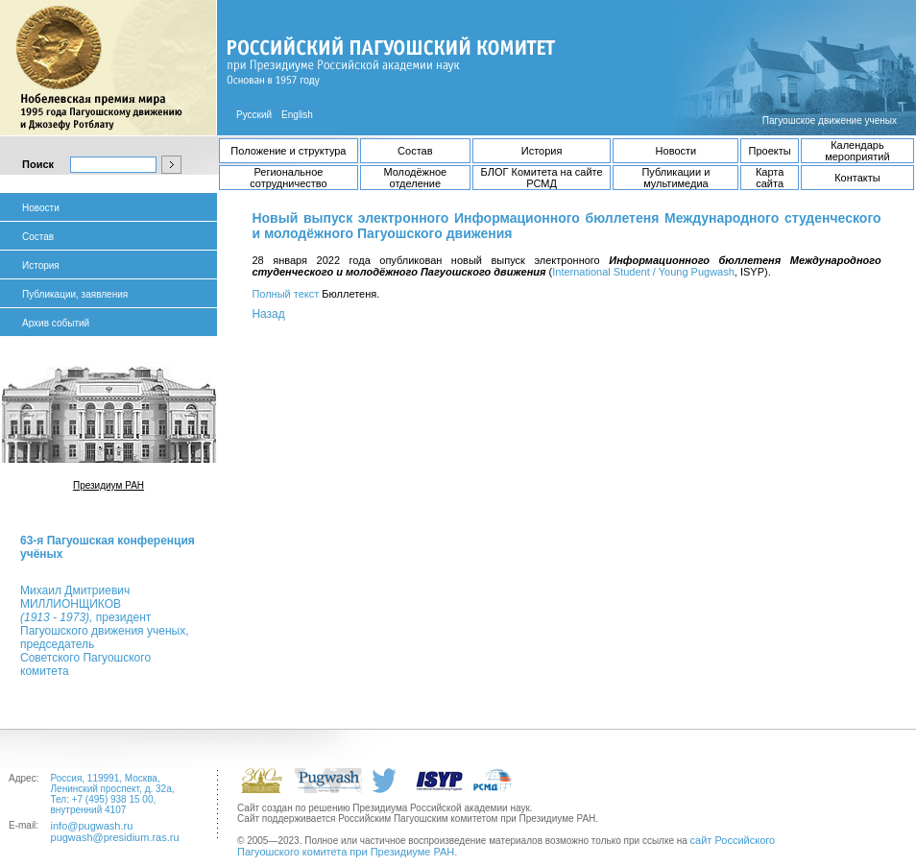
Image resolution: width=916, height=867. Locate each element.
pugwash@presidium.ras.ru (115, 837)
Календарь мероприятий (857, 150)
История (542, 151)
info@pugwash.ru (92, 825)
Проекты (770, 151)
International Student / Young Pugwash (643, 271)
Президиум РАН (108, 485)
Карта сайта (769, 177)
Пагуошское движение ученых (829, 120)
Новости (676, 151)
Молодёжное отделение (414, 177)
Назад (268, 314)
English (297, 114)
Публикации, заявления (75, 294)
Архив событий (55, 323)
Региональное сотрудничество (288, 177)
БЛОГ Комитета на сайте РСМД (542, 177)
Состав (415, 151)
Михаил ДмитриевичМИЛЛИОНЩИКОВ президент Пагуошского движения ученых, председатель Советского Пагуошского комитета (104, 631)
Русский (254, 114)
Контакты (857, 177)
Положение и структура (288, 151)
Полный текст (285, 294)
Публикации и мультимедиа (675, 177)
